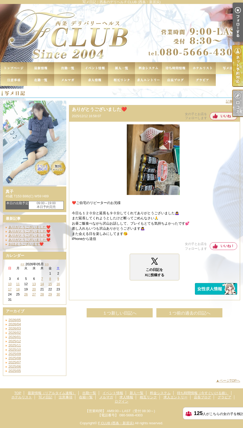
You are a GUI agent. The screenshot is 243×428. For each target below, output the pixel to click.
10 (10, 284)
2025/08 (14, 358)
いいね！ (227, 116)
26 (26, 294)
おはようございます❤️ (26, 244)
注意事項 (13, 80)
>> (47, 264)
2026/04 (14, 324)
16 (58, 284)
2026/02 (14, 333)
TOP (13, 68)
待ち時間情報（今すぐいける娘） (175, 68)
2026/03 (14, 328)
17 (10, 289)
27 (34, 294)
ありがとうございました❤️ (29, 227)
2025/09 (14, 354)
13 (34, 284)
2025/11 (14, 345)
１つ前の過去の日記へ (189, 313)
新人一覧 (121, 68)
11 (18, 284)
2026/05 (14, 320)
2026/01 (14, 337)
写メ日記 (229, 68)
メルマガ (67, 80)
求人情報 (94, 80)
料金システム (148, 68)
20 (34, 289)
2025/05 (14, 371)
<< (22, 264)
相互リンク (121, 80)
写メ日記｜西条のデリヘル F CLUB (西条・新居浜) (121, 33)
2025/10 (14, 350)
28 (42, 294)
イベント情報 (94, 68)
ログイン (121, 401)
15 (50, 284)
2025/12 (14, 341)
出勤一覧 (67, 68)
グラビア (202, 80)
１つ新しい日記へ (120, 313)
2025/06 (14, 366)
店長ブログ (175, 80)
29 (50, 294)
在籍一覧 (40, 80)
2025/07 (14, 362)
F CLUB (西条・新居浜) (116, 423)
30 (58, 294)
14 (42, 284)
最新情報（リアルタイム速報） (40, 68)
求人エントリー (148, 80)
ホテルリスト (202, 68)
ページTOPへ (229, 381)
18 (18, 289)
